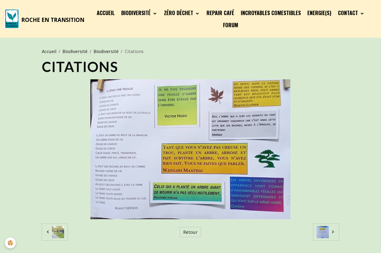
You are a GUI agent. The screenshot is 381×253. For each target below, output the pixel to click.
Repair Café (220, 13)
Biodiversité (136, 13)
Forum (230, 25)
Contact (348, 13)
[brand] (43, 18)
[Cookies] (10, 242)
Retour (190, 232)
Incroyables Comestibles (271, 13)
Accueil (106, 13)
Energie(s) (319, 13)
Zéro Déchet (179, 13)
